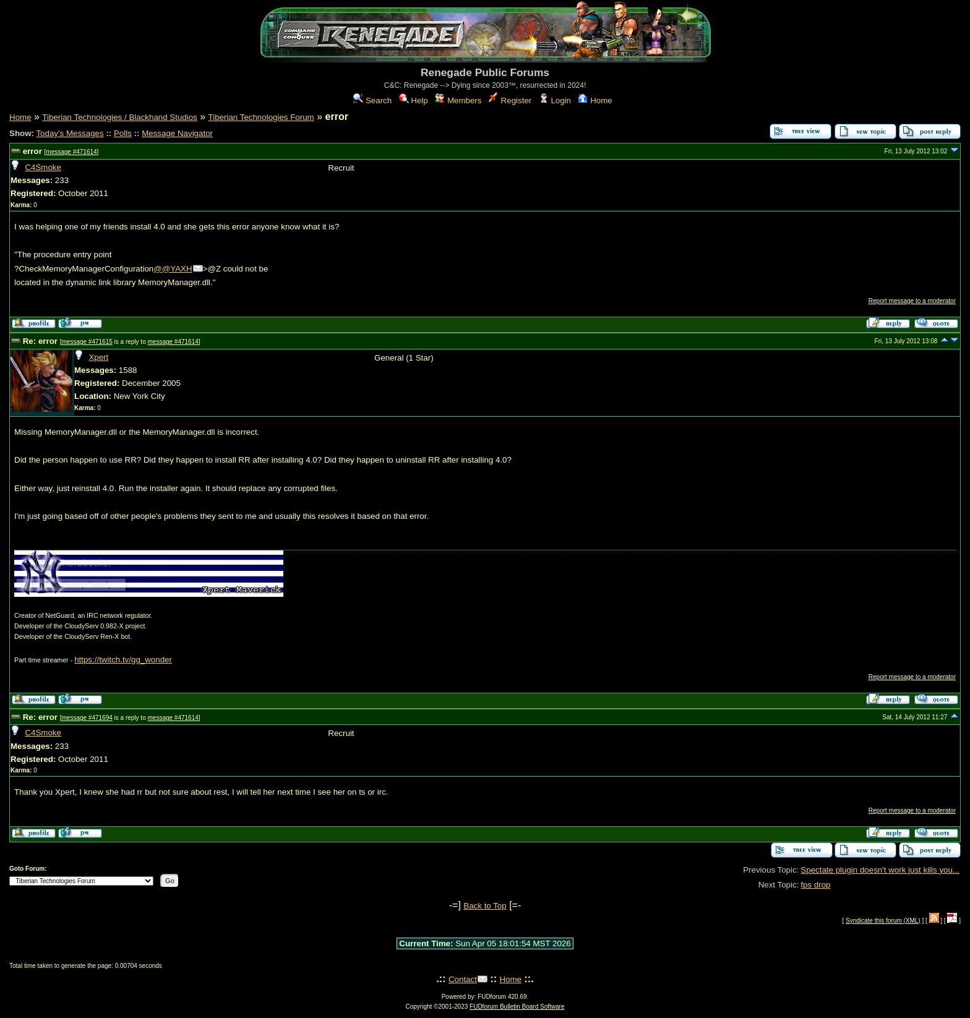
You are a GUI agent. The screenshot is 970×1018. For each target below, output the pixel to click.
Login (555, 100)
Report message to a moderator (912, 300)
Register (510, 100)
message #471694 (86, 717)
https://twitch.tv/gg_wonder (123, 659)
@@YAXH (172, 268)
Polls (123, 133)
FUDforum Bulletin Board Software (517, 1006)
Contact (463, 979)
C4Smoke (43, 167)
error (32, 151)
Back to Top (484, 905)
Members (458, 100)
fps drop (815, 884)
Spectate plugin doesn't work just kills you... (879, 870)
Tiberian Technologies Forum (261, 117)
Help (413, 100)
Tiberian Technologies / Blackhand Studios (119, 117)
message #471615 (86, 341)
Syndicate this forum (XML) (883, 920)
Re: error (40, 341)
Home (595, 100)
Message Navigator (177, 133)
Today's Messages (69, 133)
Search (372, 100)
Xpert (98, 357)
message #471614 (71, 151)
